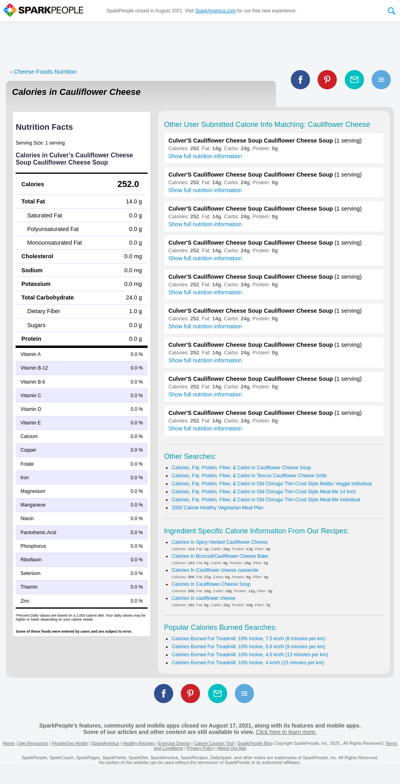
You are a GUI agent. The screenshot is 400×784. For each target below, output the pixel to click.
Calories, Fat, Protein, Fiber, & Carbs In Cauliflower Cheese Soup (241, 467)
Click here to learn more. (286, 732)
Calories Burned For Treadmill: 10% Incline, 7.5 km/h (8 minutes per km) (248, 638)
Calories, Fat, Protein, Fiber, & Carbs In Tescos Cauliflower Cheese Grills (249, 475)
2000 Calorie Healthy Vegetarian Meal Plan (217, 508)
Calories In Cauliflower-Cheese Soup (211, 584)
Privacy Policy (200, 748)
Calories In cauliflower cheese (203, 598)
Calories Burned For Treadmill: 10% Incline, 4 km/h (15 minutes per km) (248, 662)
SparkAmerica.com (215, 11)
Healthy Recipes (138, 743)
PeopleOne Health (70, 743)
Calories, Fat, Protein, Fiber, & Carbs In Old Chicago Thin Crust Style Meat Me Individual (266, 500)
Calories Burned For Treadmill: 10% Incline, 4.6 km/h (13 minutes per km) (250, 654)
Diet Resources (33, 743)
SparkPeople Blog (255, 743)
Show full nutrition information (205, 156)
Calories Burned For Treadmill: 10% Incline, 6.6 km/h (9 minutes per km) (248, 646)
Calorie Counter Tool (214, 743)
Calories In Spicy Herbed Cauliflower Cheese (220, 542)
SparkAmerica (105, 743)
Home (8, 743)
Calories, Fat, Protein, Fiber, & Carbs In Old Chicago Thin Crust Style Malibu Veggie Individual (272, 483)
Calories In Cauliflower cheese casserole (215, 570)
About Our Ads (232, 748)
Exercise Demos (174, 743)
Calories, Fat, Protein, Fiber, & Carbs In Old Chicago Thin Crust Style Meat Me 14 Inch (264, 492)
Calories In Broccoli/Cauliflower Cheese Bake (220, 556)
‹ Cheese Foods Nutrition (43, 71)
